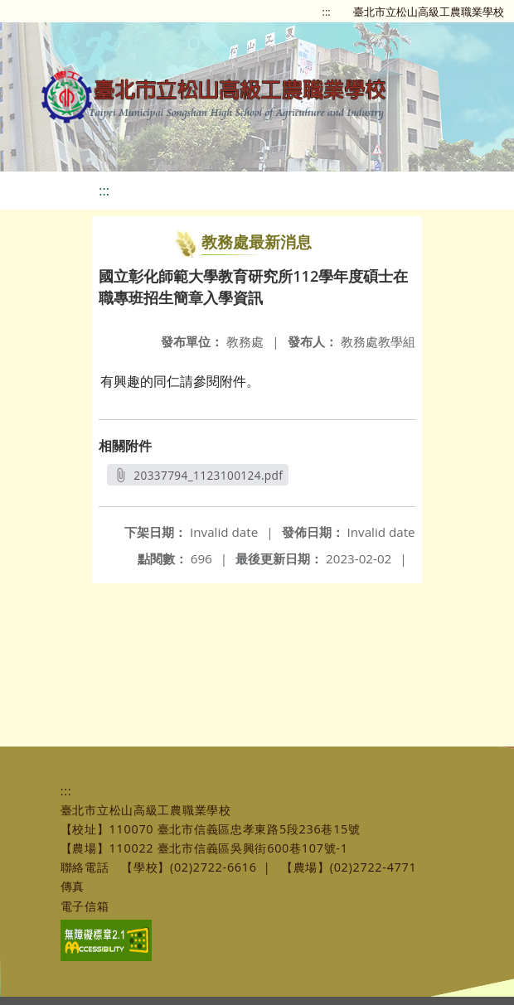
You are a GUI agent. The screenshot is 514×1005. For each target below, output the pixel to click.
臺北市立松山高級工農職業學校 (428, 11)
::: (326, 11)
